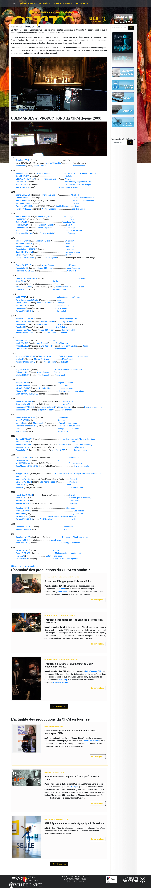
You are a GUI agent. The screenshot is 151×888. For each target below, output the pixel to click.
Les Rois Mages (78, 209)
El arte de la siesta (81, 466)
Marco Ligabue (39, 423)
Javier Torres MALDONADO (27, 300)
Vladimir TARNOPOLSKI (25, 333)
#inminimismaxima (74, 230)
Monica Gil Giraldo (53, 163)
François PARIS (22, 228)
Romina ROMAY (22, 184)
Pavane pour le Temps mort (69, 187)
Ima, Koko (73, 482)
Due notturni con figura (67, 423)
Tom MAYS (20, 556)
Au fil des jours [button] (62, 3)
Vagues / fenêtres (65, 383)
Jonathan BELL (22, 173)
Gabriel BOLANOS (23, 195)
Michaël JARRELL (23, 385)
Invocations (70, 249)
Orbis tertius (67, 410)
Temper (75, 442)
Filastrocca (68, 527)
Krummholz (62, 311)
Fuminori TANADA (23, 330)
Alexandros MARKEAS (25, 407)
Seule (77, 206)
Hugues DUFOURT (23, 369)
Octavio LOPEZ (22, 559)
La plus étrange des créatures (68, 297)
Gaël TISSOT (21, 431)
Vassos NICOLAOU (23, 447)
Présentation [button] (26, 3)
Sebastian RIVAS (22, 410)
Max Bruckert (42, 343)
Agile (74, 519)
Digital (72, 495)
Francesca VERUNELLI (25, 271)
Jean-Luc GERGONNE (24, 319)
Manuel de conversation (70, 426)
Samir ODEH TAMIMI (24, 252)
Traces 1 (73, 479)
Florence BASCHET (24, 527)
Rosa (60, 324)
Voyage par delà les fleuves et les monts (70, 369)
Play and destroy (75, 463)
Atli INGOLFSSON (23, 463)
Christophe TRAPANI (24, 233)
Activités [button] (44, 3)
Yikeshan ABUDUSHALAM (26, 278)
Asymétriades (61, 308)
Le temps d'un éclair (54, 556)
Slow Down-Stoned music (84, 198)
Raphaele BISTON (23, 340)
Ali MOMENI (21, 514)
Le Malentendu (73, 265)
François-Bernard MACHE (26, 249)
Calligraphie (63, 431)
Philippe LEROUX (23, 473)
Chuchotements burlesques (83, 200)
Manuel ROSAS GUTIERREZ (27, 394)
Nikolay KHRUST (22, 375)
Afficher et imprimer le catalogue (24, 566)
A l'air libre (70, 246)
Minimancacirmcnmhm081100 (68, 553)
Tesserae (71, 233)
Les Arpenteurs (80, 450)
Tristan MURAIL (22, 303)
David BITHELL (22, 498)
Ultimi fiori (71, 271)
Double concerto (61, 349)
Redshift (64, 333)
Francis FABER (22, 198)
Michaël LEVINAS (23, 388)
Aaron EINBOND (22, 420)
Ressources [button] (82, 3)
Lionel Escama (64, 407)
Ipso (69, 485)
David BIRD (20, 281)
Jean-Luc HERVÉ (22, 160)
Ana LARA (20, 359)
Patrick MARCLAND (24, 206)
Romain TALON (22, 230)
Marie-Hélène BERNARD (25, 417)
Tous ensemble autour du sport (79, 184)
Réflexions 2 (79, 447)
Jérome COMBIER (23, 404)
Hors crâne (66, 404)
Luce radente (73, 458)
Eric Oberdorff (47, 346)
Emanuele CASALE (23, 460)
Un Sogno (74, 787)
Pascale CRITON (22, 500)
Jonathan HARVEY (24, 444)
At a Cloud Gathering (83, 444)
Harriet (69, 225)
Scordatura (74, 500)
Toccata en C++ (68, 222)
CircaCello (69, 255)
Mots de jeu (69, 216)
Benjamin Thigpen (45, 410)
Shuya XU (20, 487)
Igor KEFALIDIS (22, 343)
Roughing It (62, 420)
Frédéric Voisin (46, 519)
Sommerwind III (68, 330)
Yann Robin (60, 589)
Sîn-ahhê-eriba (63, 305)
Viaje (59, 300)
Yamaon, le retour (73, 252)
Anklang (73, 503)
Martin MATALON (23, 479)
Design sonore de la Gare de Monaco (63, 516)
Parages (52, 340)
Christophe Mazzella (48, 482)
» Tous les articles (58, 706)
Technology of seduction (70, 543)
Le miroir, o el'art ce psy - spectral (64, 559)
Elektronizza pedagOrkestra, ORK (78, 182)
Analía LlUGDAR (22, 346)
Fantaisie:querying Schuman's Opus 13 (80, 173)
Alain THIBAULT (22, 543)
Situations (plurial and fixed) (79, 498)
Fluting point (60, 375)
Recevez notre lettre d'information (123, 139)
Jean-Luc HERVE (22, 246)
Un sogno (61, 303)
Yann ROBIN (21, 166)
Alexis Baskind (48, 265)
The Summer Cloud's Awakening (75, 537)
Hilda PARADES (22, 225)
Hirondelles (63, 417)
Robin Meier (39, 166)
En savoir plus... (97, 600)
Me (65, 529)
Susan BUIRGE (63, 444)
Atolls (55, 281)
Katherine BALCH (23, 241)
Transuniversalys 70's (68, 319)
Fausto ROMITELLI (23, 540)
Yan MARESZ (21, 219)
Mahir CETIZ (21, 297)
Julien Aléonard (48, 407)
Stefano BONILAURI (24, 458)
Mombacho (75, 195)
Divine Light (81, 278)
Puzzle (56, 550)
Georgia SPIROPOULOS (25, 258)
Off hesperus (70, 241)
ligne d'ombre (68, 321)
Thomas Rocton (44, 356)
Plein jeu (57, 372)
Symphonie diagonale (93, 407)
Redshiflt (64, 362)
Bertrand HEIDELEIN (24, 203)
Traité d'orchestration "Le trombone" (73, 356)
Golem (67, 244)
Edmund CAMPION (23, 529)
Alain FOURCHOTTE (24, 503)
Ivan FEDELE (21, 423)
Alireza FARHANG (23, 187)
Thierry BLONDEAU (23, 553)
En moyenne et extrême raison (71, 391)
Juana (85, 346)
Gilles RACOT (21, 485)
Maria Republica (73, 268)
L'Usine (76, 203)
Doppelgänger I (78, 166)
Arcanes (68, 179)
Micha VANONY (22, 516)
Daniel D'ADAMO (22, 176)
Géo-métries (79, 511)
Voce (72, 219)
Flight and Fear (77, 514)
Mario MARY (21, 349)
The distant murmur (60, 289)
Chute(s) (64, 385)
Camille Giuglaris (62, 206)
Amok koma (56, 540)
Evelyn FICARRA (22, 383)
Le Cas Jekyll (69, 228)
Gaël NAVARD (21, 182)
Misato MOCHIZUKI (24, 482)
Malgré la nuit (68, 359)
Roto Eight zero (62, 343)
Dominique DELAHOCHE (26, 356)
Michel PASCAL (22, 255)
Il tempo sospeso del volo (68, 428)
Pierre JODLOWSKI (23, 511)
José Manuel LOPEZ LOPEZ (27, 466)
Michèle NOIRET (58, 450)
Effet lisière (70, 508)
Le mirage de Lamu (75, 487)
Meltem (81, 287)
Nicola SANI (21, 428)
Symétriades (61, 327)
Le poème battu (66, 388)
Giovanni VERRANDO (24, 311)
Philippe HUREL (22, 372)
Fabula (69, 176)
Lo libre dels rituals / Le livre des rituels (79, 439)
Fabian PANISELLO (23, 209)
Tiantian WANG (22, 289)
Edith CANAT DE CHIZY (25, 179)
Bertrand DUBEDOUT (24, 439)
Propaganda (68, 401)
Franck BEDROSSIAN (24, 401)
